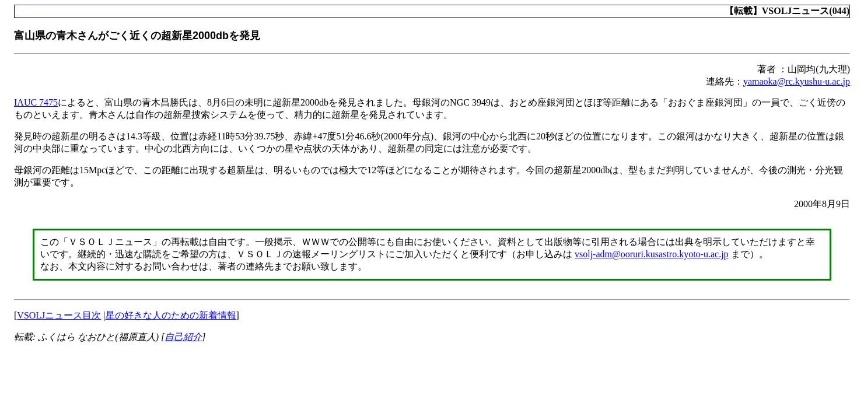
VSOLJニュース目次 (59, 315)
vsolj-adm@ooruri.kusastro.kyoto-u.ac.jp (652, 254)
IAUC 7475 (36, 102)
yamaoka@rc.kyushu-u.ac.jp (796, 81)
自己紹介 (183, 337)
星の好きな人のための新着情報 (171, 315)
